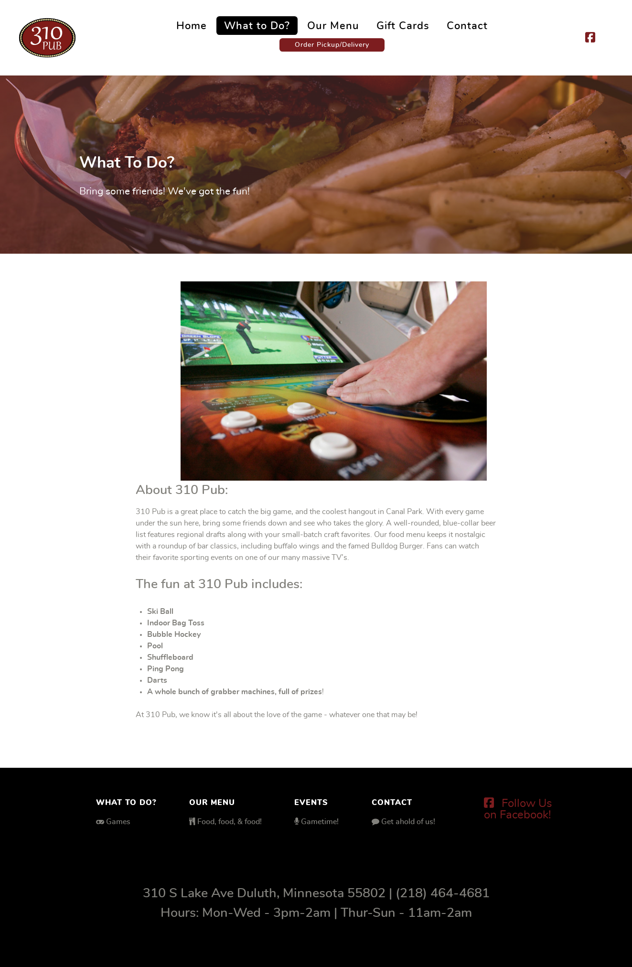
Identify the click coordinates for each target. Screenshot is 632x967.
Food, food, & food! (229, 822)
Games (118, 822)
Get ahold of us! (408, 822)
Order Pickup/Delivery (332, 44)
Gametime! (320, 822)
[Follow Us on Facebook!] (518, 809)
